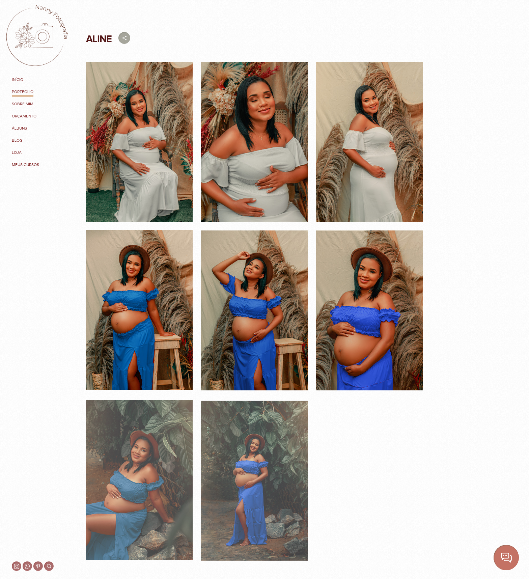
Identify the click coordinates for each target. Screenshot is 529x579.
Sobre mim (22, 104)
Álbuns (19, 128)
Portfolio (22, 91)
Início (17, 79)
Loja (17, 152)
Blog (17, 140)
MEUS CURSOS (25, 164)
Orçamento (24, 116)
